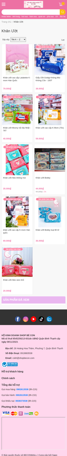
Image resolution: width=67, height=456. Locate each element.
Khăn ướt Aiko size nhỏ (13, 280)
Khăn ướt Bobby (43, 178)
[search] (62, 12)
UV (56, 16)
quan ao (41, 16)
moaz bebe (6, 16)
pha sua (50, 16)
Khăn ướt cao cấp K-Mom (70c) (50, 128)
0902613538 (22, 389)
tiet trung (16, 16)
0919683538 (26, 353)
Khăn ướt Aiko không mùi (14, 178)
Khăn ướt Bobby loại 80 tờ (47, 230)
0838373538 (21, 401)
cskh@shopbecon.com (23, 358)
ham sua (33, 16)
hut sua (25, 16)
